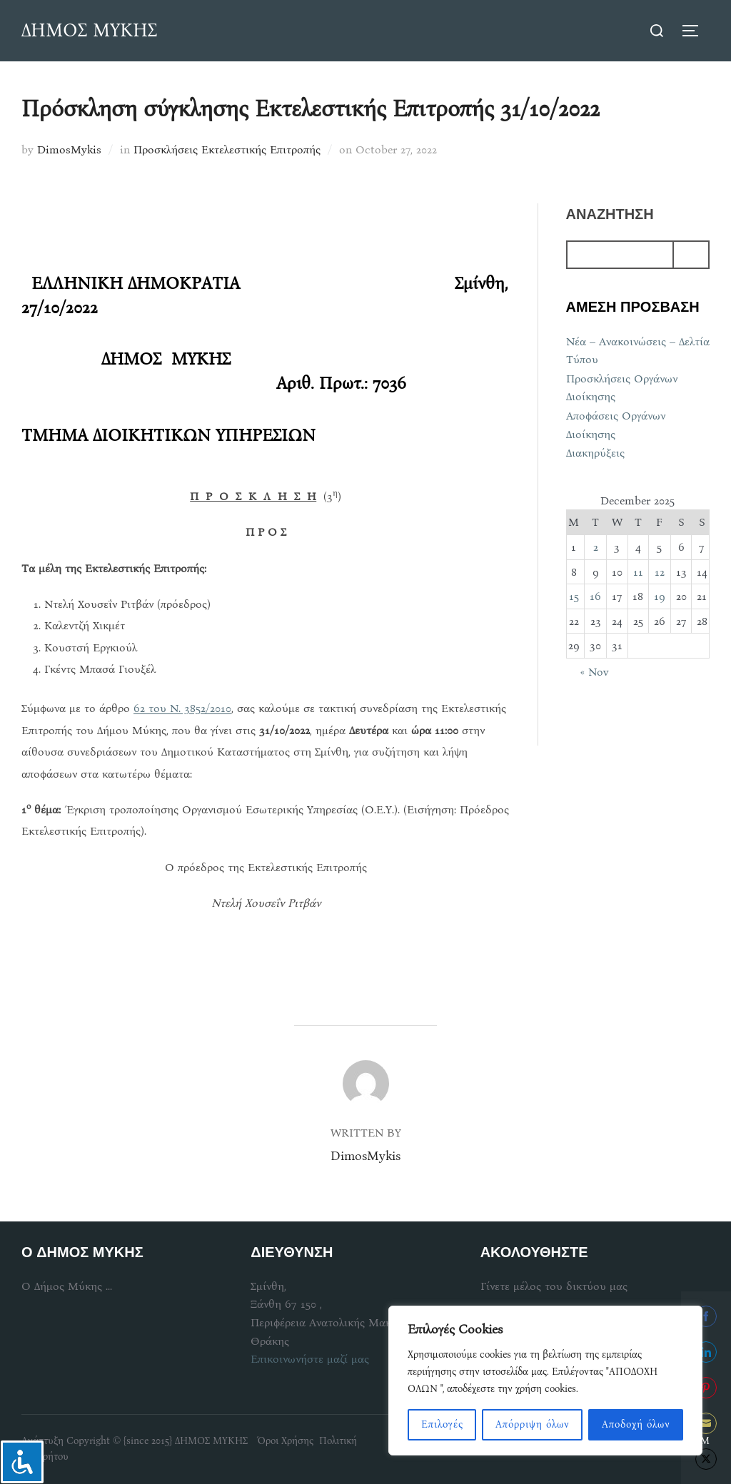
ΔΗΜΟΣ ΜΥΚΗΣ (89, 30)
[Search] (691, 254)
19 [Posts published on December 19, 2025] (659, 596)
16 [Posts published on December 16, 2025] (595, 596)
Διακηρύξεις (595, 452)
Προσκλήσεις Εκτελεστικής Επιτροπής (227, 149)
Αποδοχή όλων (636, 1424)
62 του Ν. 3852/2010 (182, 708)
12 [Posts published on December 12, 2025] (660, 572)
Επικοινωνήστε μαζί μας (310, 1359)
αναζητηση (610, 214)
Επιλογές (442, 1424)
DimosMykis (69, 149)
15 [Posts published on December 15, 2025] (574, 596)
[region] (545, 1380)
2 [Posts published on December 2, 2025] (595, 547)
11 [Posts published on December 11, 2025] (638, 572)
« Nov (594, 672)
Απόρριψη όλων (532, 1424)
